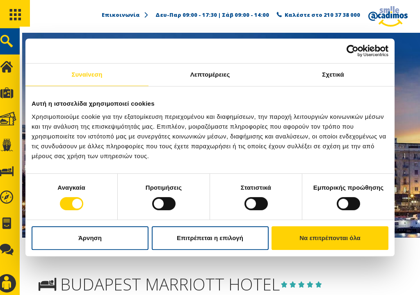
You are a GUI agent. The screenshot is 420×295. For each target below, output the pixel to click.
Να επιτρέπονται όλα (330, 237)
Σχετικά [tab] (333, 74)
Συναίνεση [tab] (86, 74)
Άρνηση (90, 237)
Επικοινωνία (125, 14)
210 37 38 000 (342, 14)
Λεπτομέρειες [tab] (210, 74)
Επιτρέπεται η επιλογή (210, 237)
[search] (15, 44)
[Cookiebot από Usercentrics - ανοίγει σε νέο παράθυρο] (352, 51)
